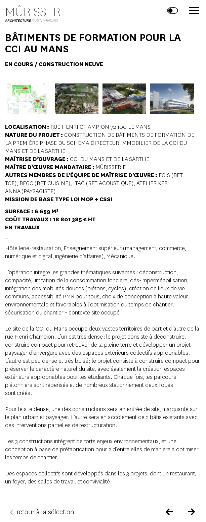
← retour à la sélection (42, 512)
